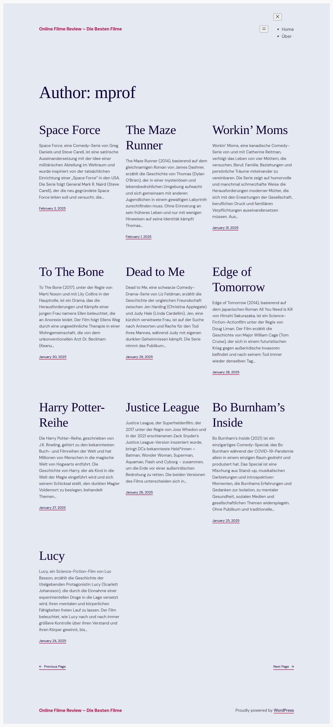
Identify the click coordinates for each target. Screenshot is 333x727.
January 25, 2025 (226, 520)
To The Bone (71, 272)
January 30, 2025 (52, 357)
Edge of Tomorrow (238, 279)
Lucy (52, 556)
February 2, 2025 (52, 208)
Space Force (69, 130)
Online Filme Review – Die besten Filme (80, 29)
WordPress (284, 710)
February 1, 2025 (138, 236)
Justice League (162, 407)
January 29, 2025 (139, 357)
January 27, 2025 (52, 507)
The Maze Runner (151, 137)
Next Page (283, 666)
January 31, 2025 (225, 227)
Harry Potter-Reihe (72, 414)
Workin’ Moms (250, 130)
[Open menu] (264, 29)
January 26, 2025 (139, 492)
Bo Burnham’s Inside (248, 414)
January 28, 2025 (226, 372)
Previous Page (52, 666)
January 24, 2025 (52, 641)
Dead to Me (155, 272)
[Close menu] (277, 16)
